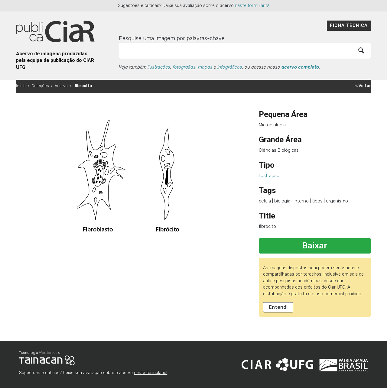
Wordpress (48, 353)
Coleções (40, 85)
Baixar (314, 246)
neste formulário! (252, 5)
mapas (205, 67)
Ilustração (269, 175)
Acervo (61, 85)
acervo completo (300, 67)
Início (21, 85)
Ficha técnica (349, 25)
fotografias (184, 67)
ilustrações (159, 67)
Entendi (278, 307)
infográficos (229, 67)
